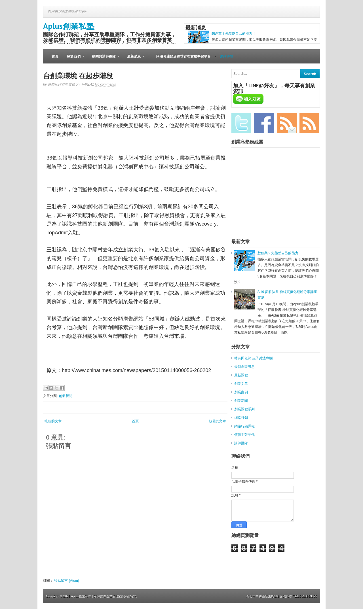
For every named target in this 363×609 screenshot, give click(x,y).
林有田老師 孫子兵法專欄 (253, 358)
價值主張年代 (244, 435)
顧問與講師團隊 (104, 58)
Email (287, 123)
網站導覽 (226, 56)
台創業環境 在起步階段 (78, 75)
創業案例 (241, 392)
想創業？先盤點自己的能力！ (234, 33)
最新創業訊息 (244, 367)
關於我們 (74, 58)
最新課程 (241, 375)
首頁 (55, 56)
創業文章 (241, 384)
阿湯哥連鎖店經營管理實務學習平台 (183, 56)
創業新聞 (65, 396)
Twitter (241, 123)
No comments (105, 84)
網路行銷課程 (244, 426)
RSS (309, 123)
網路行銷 (241, 418)
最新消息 (134, 58)
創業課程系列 (244, 409)
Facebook (264, 123)
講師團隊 (241, 443)
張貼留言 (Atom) (66, 581)
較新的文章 (53, 421)
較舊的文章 (217, 421)
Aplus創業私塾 (68, 26)
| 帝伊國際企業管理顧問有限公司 (115, 596)
